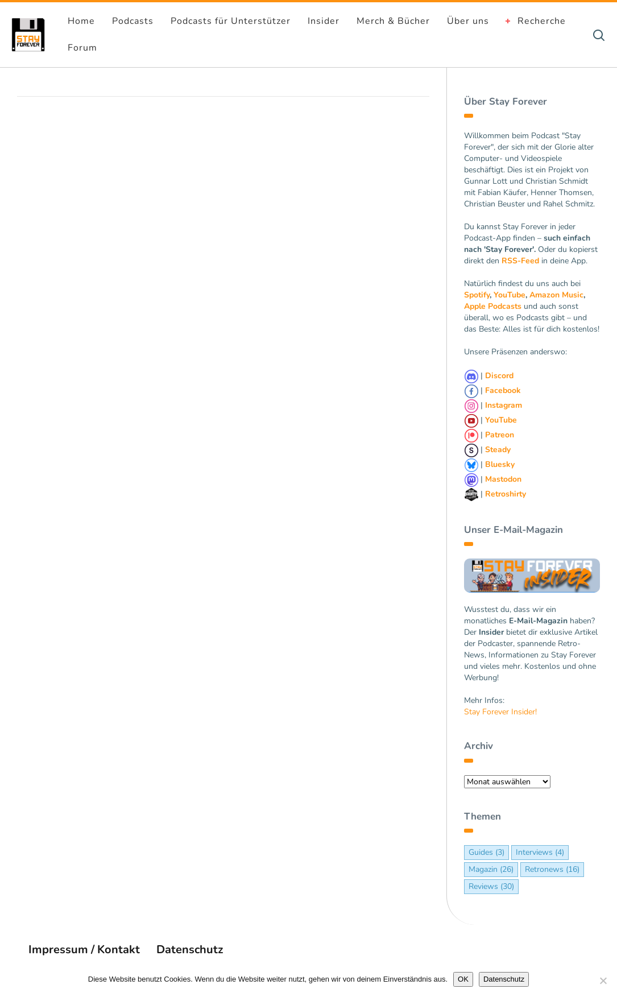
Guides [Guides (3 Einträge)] (486, 852)
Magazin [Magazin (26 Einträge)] (491, 869)
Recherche (541, 21)
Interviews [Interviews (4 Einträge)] (540, 852)
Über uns (468, 21)
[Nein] (602, 980)
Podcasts (133, 21)
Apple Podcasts (492, 306)
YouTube (509, 294)
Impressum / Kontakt (84, 949)
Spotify (477, 294)
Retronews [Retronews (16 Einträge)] (552, 869)
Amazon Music (556, 294)
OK (463, 979)
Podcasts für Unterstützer (231, 21)
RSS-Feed (520, 260)
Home (81, 21)
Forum (82, 48)
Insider (323, 21)
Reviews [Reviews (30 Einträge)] (491, 886)
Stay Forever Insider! (500, 711)
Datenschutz (189, 949)
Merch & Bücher (393, 21)
